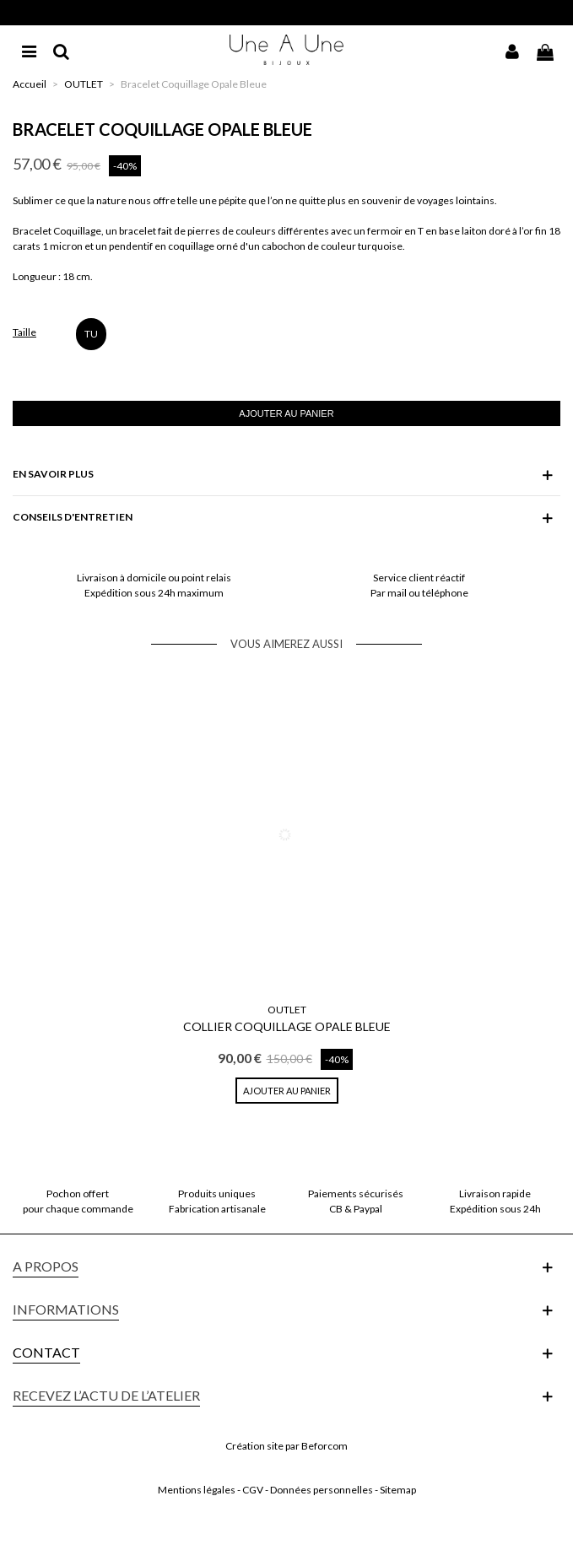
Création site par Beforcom (286, 1445)
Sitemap (398, 1489)
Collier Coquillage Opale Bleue (287, 1026)
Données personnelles (321, 1489)
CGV (252, 1489)
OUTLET (287, 1009)
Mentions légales (196, 1489)
